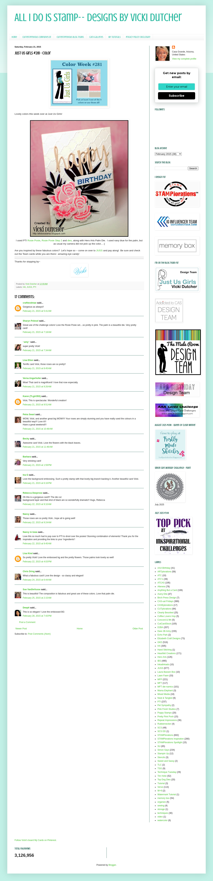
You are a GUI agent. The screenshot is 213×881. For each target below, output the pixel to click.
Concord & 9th (164, 620)
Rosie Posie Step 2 (52, 240)
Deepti (26, 607)
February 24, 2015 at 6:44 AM (37, 580)
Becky (26, 438)
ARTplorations (164, 571)
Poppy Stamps (164, 712)
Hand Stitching (164, 649)
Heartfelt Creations (166, 653)
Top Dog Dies (164, 779)
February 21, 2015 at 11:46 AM (38, 447)
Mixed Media (163, 694)
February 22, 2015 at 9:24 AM (37, 522)
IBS (159, 661)
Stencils (161, 757)
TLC (159, 765)
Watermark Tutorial (166, 794)
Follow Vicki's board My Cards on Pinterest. (36, 840)
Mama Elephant (165, 690)
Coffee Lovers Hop (166, 616)
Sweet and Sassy (165, 761)
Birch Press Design (166, 597)
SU (159, 746)
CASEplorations (165, 605)
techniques (162, 813)
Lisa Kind (28, 553)
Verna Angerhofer (32, 378)
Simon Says (163, 750)
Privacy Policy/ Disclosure (138, 37)
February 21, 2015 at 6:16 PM (37, 483)
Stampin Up (163, 753)
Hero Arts (162, 657)
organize (161, 802)
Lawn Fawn (163, 675)
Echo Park (162, 635)
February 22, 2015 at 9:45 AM (37, 543)
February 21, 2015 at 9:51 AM (37, 404)
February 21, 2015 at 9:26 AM (37, 386)
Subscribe (176, 95)
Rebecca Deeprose (32, 493)
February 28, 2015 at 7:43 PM (37, 616)
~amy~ (26, 342)
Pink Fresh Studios (166, 709)
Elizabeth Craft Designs (168, 638)
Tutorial (161, 783)
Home (14, 37)
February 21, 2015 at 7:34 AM (37, 350)
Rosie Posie (33, 240)
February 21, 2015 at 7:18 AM (37, 332)
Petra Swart (29, 414)
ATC (159, 575)
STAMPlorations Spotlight (169, 742)
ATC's (160, 579)
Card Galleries (96, 37)
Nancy (26, 514)
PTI (34, 287)
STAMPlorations (165, 735)
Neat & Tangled (164, 698)
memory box (163, 798)
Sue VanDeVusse (31, 589)
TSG (159, 768)
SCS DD (161, 731)
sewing (160, 805)
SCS (159, 727)
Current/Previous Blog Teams (70, 37)
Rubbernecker (164, 724)
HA (24, 287)
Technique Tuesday (166, 772)
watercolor (162, 820)
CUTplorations (164, 608)
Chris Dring (29, 571)
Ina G (25, 475)
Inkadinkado (163, 664)
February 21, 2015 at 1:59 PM (37, 465)
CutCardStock (164, 623)
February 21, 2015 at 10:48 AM (38, 429)
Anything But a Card (167, 590)
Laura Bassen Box (166, 672)
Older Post (138, 628)
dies (69, 240)
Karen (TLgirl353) (32, 396)
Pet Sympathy (164, 705)
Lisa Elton (28, 360)
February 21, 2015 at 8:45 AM (37, 368)
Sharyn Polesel (30, 321)
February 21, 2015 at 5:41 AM (37, 311)
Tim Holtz (162, 776)
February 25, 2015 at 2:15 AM (37, 598)
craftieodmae (29, 303)
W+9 (159, 790)
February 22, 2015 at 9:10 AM (37, 504)
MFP (159, 679)
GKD (159, 642)
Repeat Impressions (167, 720)
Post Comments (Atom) (39, 634)
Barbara (27, 456)
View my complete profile (184, 59)
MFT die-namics (165, 686)
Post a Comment (27, 622)
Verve (160, 787)
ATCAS (161, 582)
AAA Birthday (163, 568)
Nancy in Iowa (30, 532)
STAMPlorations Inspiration (170, 739)
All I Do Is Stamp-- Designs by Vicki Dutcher (98, 17)
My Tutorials (115, 37)
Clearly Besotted (165, 612)
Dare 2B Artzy (164, 631)
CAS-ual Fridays (165, 601)
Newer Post (21, 628)
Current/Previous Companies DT (36, 37)
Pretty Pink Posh (165, 716)
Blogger (112, 865)
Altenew (161, 586)
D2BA (160, 627)
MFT (159, 683)
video (160, 816)
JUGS (99, 250)
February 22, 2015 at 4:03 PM (37, 561)
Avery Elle (162, 594)
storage (161, 809)
